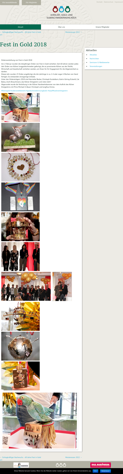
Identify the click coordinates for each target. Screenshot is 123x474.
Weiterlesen (105, 471)
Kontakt (99, 2)
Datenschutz (108, 2)
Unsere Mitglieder (102, 27)
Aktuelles (93, 55)
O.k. (95, 471)
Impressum (119, 2)
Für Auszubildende (9, 2)
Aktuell (20, 27)
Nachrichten (94, 58)
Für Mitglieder (31, 2)
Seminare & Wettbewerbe (99, 62)
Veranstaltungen (96, 66)
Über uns (61, 27)
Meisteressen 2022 (73, 32)
